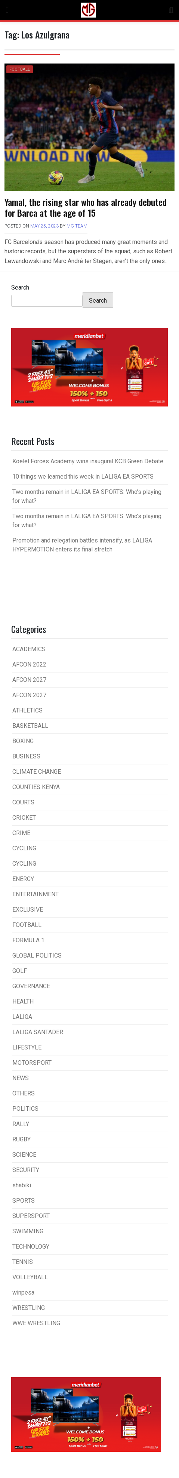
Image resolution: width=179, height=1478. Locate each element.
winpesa (23, 1292)
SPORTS (23, 1200)
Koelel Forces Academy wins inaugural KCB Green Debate (87, 461)
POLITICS (25, 1108)
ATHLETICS (27, 710)
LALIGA (22, 1016)
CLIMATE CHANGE (36, 771)
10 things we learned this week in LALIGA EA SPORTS (83, 476)
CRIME (21, 833)
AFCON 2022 (29, 664)
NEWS (20, 1078)
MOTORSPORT (32, 1062)
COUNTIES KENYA (36, 787)
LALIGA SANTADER (37, 1032)
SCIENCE (24, 1154)
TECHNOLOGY (30, 1246)
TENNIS (22, 1261)
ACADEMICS (29, 649)
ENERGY (23, 878)
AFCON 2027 (29, 679)
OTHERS (23, 1093)
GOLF (19, 970)
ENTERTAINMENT (35, 894)
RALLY (20, 1124)
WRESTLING (28, 1307)
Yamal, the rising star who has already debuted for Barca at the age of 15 (85, 207)
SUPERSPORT (31, 1215)
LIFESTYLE (26, 1047)
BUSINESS (26, 756)
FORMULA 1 (28, 940)
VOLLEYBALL (30, 1277)
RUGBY (21, 1139)
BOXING (23, 741)
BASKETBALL (30, 725)
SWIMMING (27, 1231)
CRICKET (24, 817)
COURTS (23, 802)
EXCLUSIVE (27, 909)
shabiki (21, 1185)
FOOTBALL (19, 69)
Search (20, 287)
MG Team (77, 226)
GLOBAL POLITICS (37, 955)
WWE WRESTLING (36, 1323)
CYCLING (24, 848)
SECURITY (25, 1170)
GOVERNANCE (31, 986)
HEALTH (23, 1001)
